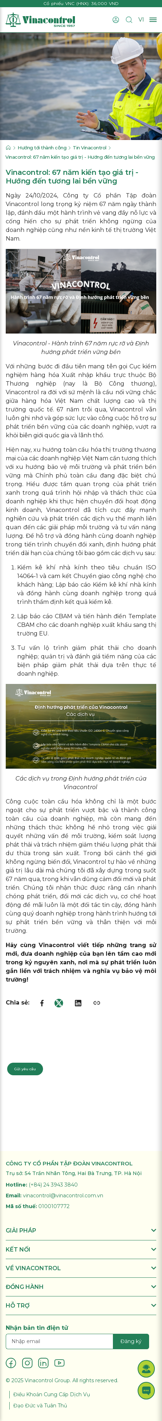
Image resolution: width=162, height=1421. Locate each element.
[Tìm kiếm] (129, 20)
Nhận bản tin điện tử (37, 1327)
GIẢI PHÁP (81, 1230)
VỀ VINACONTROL (81, 1268)
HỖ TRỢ (81, 1305)
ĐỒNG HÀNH (81, 1286)
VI (141, 19)
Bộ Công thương (123, 383)
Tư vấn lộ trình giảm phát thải (70, 647)
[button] (146, 1369)
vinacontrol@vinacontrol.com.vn (63, 1195)
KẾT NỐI (81, 1249)
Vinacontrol (22, 392)
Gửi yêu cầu (25, 1069)
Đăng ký (131, 1341)
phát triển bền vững (36, 426)
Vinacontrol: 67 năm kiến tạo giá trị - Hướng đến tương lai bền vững (80, 157)
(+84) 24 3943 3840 (53, 1185)
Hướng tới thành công (42, 147)
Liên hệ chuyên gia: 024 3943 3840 (45, 1050)
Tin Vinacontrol (89, 147)
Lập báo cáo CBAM (44, 616)
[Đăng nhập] (116, 20)
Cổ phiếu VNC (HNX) (66, 3)
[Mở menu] (153, 20)
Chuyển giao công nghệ (108, 576)
